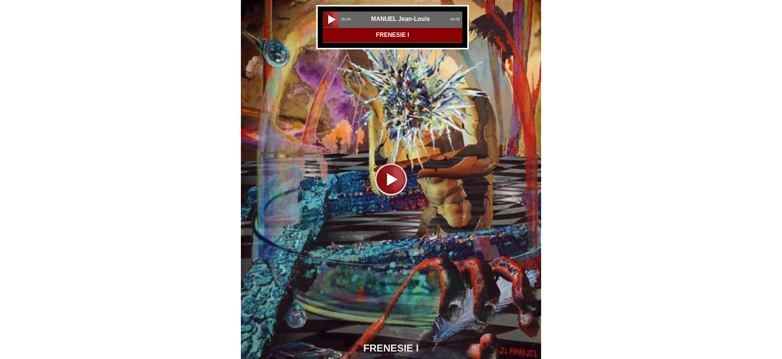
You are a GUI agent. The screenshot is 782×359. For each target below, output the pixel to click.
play (331, 19)
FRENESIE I (392, 34)
